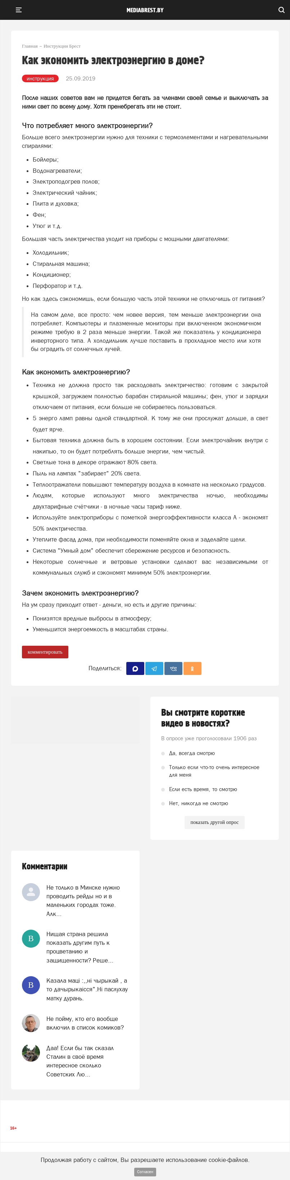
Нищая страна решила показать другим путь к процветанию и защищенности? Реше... (79, 947)
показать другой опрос (214, 822)
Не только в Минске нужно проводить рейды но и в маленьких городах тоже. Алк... (83, 900)
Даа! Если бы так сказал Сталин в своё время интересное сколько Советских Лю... (80, 1061)
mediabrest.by (145, 10)
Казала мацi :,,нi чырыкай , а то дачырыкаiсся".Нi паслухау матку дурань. (87, 989)
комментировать (45, 652)
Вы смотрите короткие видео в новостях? (203, 718)
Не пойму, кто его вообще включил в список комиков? (85, 1023)
